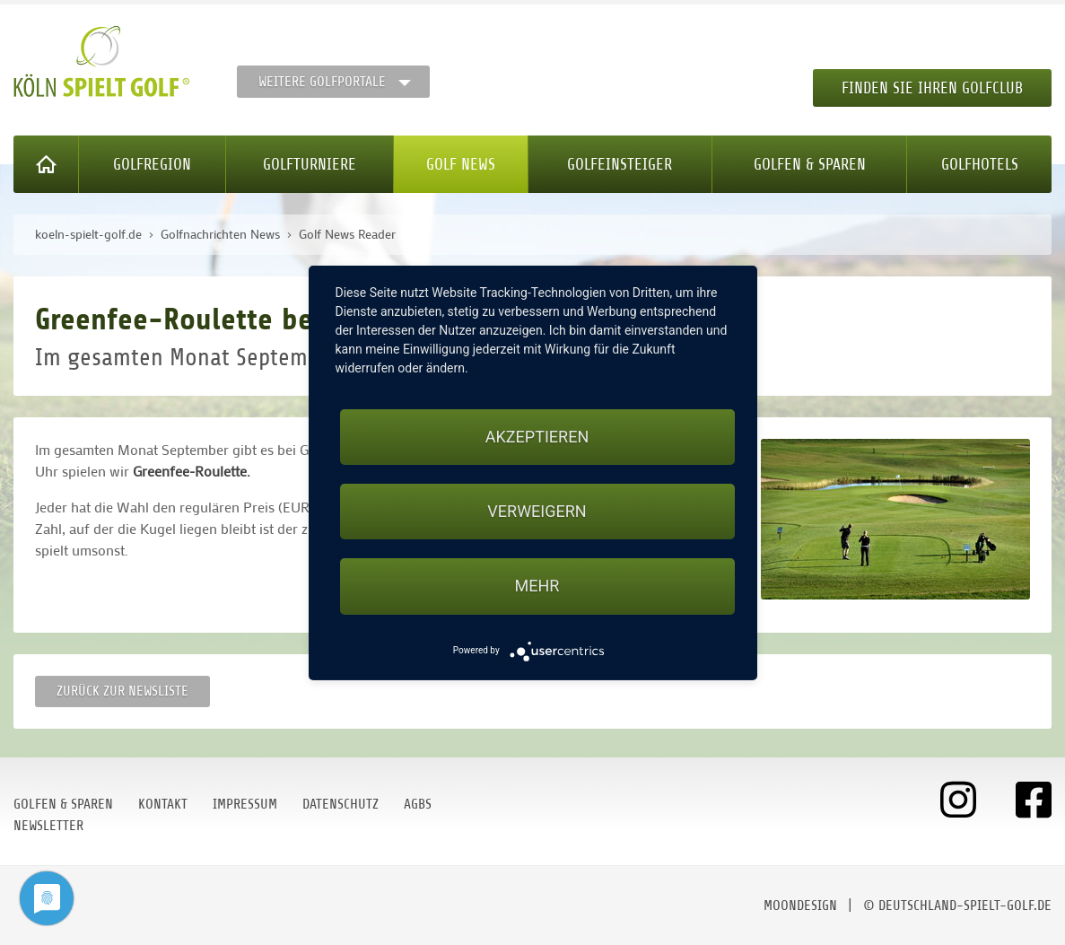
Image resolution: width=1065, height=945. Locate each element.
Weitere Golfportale (322, 82)
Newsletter (48, 826)
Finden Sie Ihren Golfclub (932, 88)
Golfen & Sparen (810, 164)
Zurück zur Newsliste (122, 691)
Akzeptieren (537, 436)
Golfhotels (979, 164)
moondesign (800, 905)
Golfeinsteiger (619, 164)
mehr (537, 585)
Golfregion (152, 164)
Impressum (245, 804)
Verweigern (536, 511)
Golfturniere (309, 164)
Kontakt (163, 804)
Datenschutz (340, 804)
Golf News (460, 164)
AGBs (418, 804)
